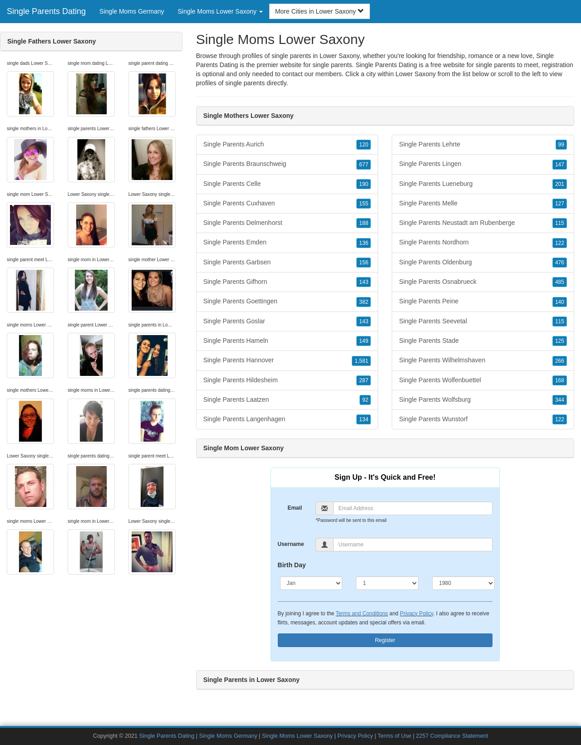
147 (559, 164)
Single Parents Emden (287, 243)
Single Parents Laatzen (287, 400)
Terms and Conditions (362, 613)
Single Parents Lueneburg (483, 184)
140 (559, 302)
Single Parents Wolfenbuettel (483, 380)
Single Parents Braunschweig (287, 164)
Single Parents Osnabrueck (483, 282)
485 (559, 282)
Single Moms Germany (131, 11)
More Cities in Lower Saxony (319, 11)
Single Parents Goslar (287, 321)
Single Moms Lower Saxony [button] (220, 11)
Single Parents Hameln (287, 341)
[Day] (387, 583)
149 (363, 341)
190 (363, 184)
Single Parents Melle (483, 204)
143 (363, 282)
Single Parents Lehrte (483, 145)
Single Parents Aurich (287, 145)
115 (559, 223)
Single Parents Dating (46, 11)
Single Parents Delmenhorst (287, 223)
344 (559, 400)
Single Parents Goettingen (287, 302)
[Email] (412, 508)
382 (363, 302)
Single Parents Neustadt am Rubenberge (483, 223)
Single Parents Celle (287, 184)
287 (363, 380)
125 (559, 341)
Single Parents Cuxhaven (287, 204)
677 (363, 164)
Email (294, 508)
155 (363, 203)
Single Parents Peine (483, 302)
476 (559, 262)
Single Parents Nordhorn (483, 243)
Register (385, 640)
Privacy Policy (416, 613)
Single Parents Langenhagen (287, 419)
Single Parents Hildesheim (287, 380)
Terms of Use (394, 736)
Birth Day (292, 565)
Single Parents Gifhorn (287, 282)
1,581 (361, 361)
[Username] (412, 544)
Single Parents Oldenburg (483, 263)
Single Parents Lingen (483, 164)
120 (363, 144)
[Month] (311, 583)
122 (559, 243)
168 (559, 380)
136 (363, 243)
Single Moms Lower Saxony (297, 736)
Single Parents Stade (483, 341)
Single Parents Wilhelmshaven (483, 360)
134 (363, 419)
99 (561, 144)
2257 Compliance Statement (452, 736)
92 (365, 400)
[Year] (463, 583)
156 (363, 262)
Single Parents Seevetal (483, 321)
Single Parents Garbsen (287, 263)
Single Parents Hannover (287, 360)
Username (291, 544)
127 (559, 203)
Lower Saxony (415, 74)
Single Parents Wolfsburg (483, 400)
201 (559, 184)
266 (559, 361)
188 (363, 223)
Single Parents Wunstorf (483, 419)
